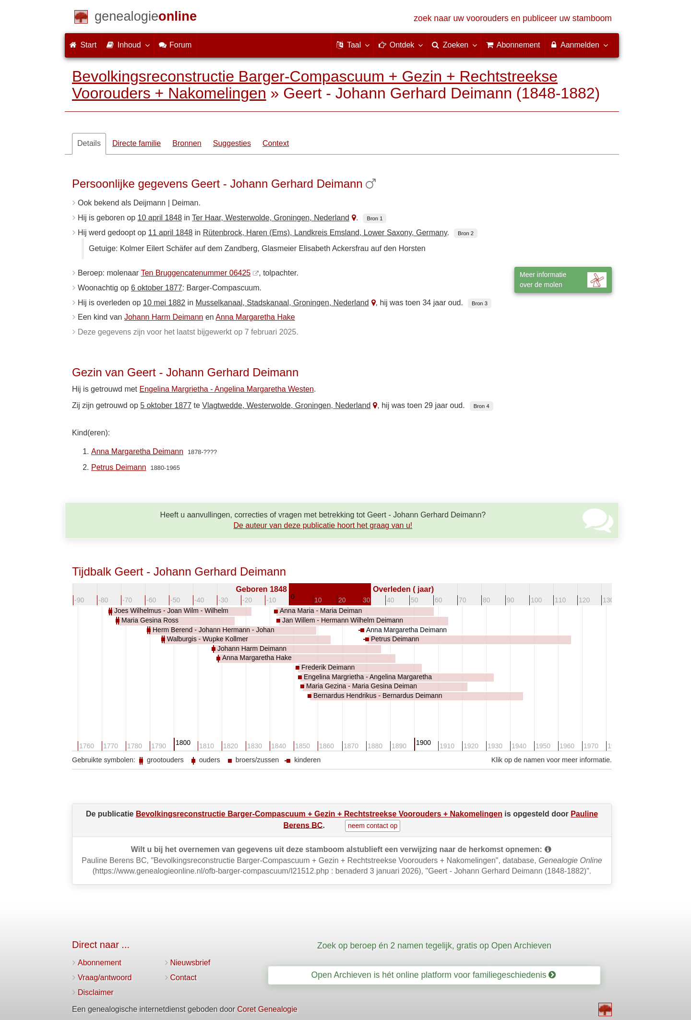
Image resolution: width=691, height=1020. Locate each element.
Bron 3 (480, 303)
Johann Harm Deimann (163, 317)
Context (275, 143)
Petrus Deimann (118, 467)
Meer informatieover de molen (563, 279)
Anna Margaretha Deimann (137, 451)
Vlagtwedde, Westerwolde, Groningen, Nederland (286, 405)
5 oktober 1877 (165, 405)
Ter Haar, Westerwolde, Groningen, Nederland (270, 218)
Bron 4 (481, 406)
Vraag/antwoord (104, 977)
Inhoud (127, 44)
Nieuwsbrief (190, 963)
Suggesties (232, 143)
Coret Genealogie (267, 1009)
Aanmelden (578, 44)
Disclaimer (96, 992)
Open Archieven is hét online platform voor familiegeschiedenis (433, 975)
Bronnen (187, 143)
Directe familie (136, 143)
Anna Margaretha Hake (255, 317)
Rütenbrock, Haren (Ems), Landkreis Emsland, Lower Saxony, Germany (325, 232)
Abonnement (99, 963)
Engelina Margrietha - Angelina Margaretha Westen (227, 389)
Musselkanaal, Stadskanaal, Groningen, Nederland (282, 303)
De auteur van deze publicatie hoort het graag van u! (323, 525)
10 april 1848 (160, 218)
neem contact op (373, 825)
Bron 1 (374, 218)
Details (89, 143)
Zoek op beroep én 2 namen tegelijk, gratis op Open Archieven (434, 945)
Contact (183, 977)
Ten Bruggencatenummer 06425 (196, 273)
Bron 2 (466, 233)
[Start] (146, 18)
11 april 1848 (170, 232)
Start (83, 45)
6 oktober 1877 (156, 288)
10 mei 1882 (164, 303)
